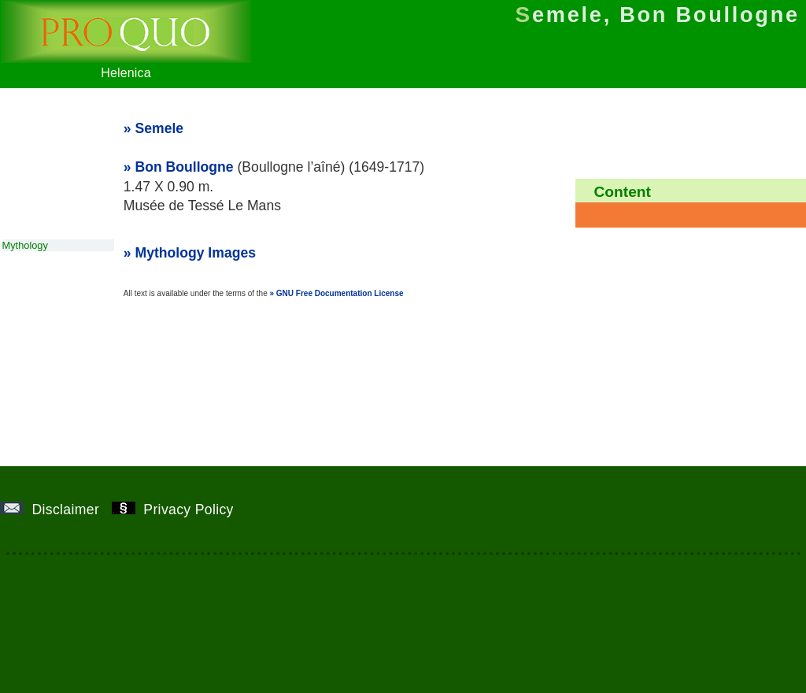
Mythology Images (195, 253)
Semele (159, 128)
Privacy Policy (179, 509)
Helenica (126, 66)
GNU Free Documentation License (340, 293)
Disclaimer (56, 509)
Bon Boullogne (184, 167)
